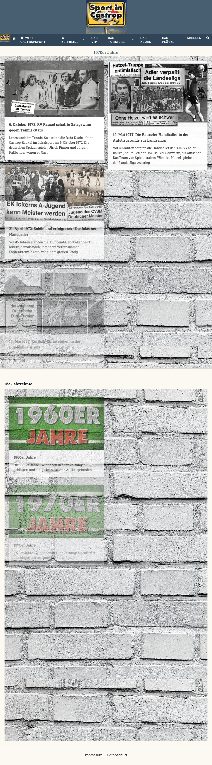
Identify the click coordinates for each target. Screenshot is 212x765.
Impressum (93, 755)
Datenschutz (117, 755)
